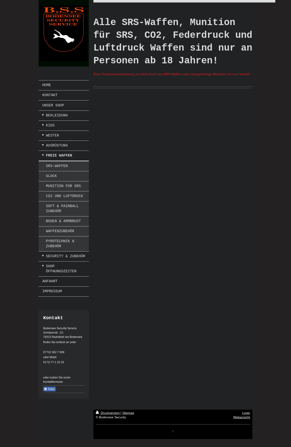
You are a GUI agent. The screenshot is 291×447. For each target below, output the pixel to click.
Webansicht (241, 417)
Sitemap (128, 413)
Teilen (49, 389)
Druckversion (108, 413)
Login (246, 413)
